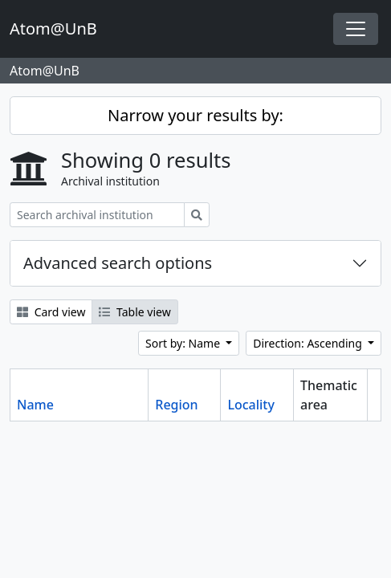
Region (176, 404)
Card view (51, 312)
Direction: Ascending (309, 343)
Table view (134, 312)
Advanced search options (117, 263)
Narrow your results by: (195, 115)
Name (35, 404)
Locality (251, 404)
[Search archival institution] (97, 214)
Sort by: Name (184, 343)
